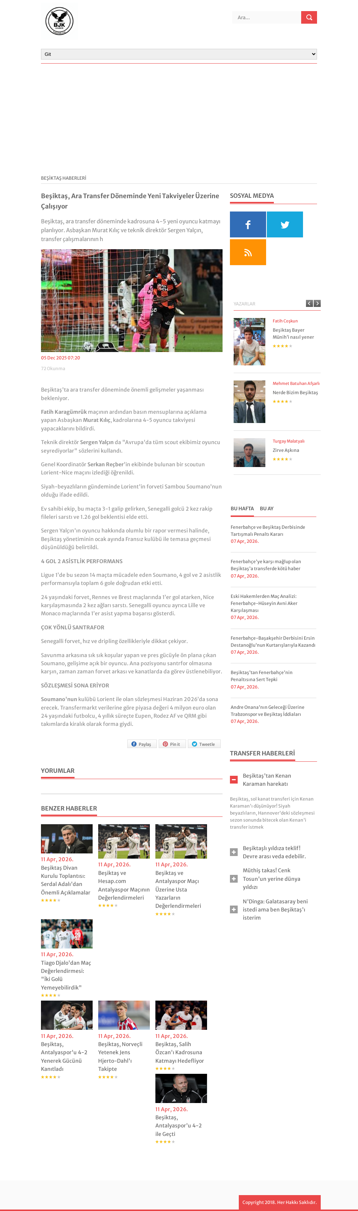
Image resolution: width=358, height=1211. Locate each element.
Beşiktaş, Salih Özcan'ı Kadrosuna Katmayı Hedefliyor (179, 1052)
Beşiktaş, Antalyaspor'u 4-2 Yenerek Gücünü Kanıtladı (64, 1056)
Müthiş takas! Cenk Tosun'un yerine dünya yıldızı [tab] (265, 878)
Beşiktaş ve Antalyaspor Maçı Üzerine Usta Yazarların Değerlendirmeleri (178, 890)
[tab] (242, 510)
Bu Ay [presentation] (266, 508)
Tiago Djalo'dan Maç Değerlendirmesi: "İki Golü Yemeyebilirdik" (66, 975)
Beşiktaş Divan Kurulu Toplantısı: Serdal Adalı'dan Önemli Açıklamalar (65, 880)
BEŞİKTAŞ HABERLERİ (63, 178)
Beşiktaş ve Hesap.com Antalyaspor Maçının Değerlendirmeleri (124, 885)
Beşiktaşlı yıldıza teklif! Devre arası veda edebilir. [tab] (268, 852)
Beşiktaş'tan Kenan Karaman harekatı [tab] (260, 779)
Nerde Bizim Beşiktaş (295, 392)
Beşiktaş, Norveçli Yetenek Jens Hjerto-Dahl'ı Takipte (120, 1056)
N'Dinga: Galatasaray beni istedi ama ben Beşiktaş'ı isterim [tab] (269, 909)
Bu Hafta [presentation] (242, 508)
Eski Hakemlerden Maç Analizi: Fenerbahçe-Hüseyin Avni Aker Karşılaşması (264, 603)
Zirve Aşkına (286, 450)
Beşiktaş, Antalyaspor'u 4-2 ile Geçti (178, 1125)
